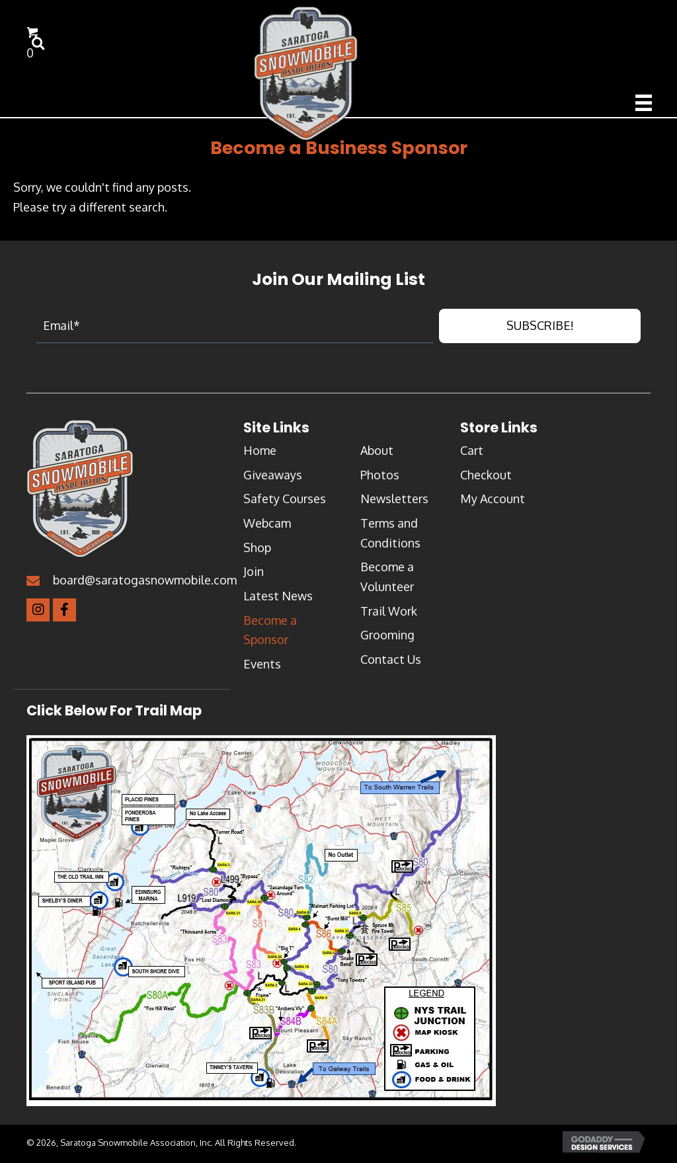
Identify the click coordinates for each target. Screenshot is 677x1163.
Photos (379, 478)
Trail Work (388, 615)
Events (262, 668)
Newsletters (394, 503)
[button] (540, 330)
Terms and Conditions (390, 537)
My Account (492, 503)
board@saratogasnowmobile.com (145, 584)
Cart (471, 454)
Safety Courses (284, 503)
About (376, 454)
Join (253, 576)
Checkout (486, 478)
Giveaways (272, 478)
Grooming (387, 639)
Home (259, 454)
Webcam (267, 527)
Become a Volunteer (387, 581)
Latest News (278, 599)
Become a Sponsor (270, 634)
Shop (257, 551)
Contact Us (390, 664)
